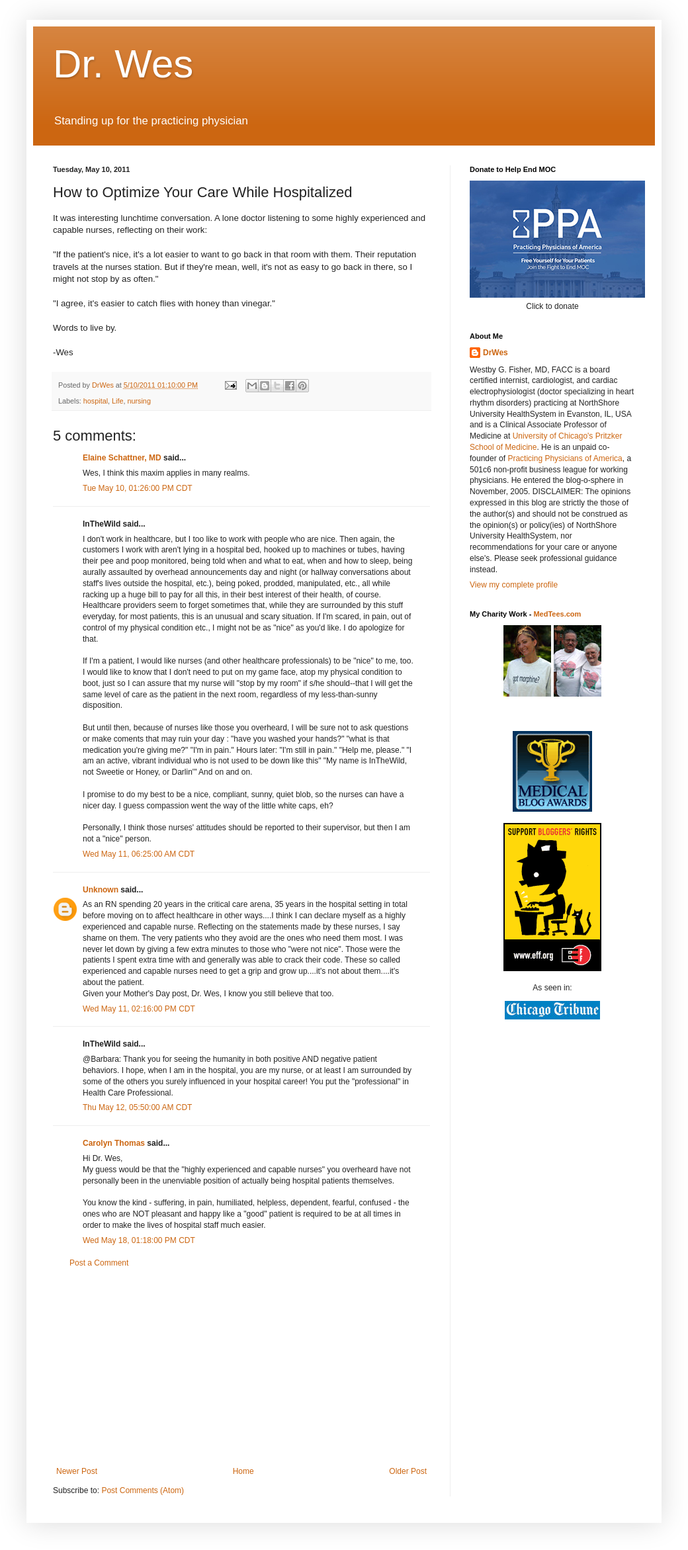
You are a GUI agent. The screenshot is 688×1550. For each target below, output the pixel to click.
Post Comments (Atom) (142, 1490)
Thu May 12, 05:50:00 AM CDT (137, 1107)
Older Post (408, 1471)
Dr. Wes (123, 64)
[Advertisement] (241, 1367)
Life (117, 401)
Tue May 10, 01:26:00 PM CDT (138, 488)
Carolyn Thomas (114, 1143)
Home (243, 1471)
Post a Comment (98, 1263)
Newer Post (76, 1471)
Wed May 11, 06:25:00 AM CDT (138, 854)
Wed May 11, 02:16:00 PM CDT (139, 1008)
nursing (138, 401)
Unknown (100, 889)
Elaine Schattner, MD (122, 457)
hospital (95, 401)
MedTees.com (557, 614)
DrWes (495, 352)
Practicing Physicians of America (564, 458)
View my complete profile (514, 584)
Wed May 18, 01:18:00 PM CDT (139, 1240)
